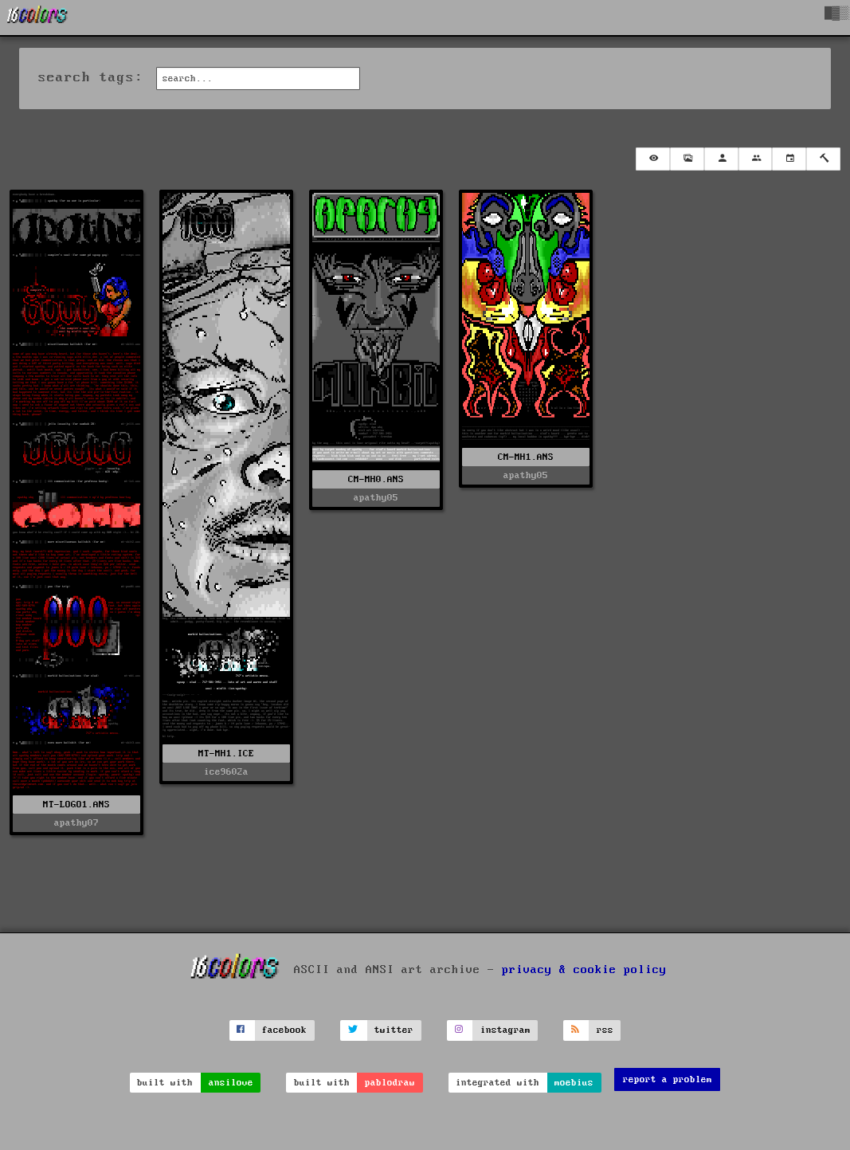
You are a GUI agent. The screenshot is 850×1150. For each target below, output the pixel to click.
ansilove (231, 1082)
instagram (505, 1030)
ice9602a (226, 772)
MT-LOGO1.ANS (76, 804)
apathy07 (76, 823)
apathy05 (376, 498)
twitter (393, 1030)
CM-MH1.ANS (526, 457)
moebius (573, 1082)
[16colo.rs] (37, 17)
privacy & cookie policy (584, 970)
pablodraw (390, 1082)
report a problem (667, 1079)
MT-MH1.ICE (226, 753)
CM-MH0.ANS (376, 479)
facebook (284, 1030)
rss (605, 1030)
